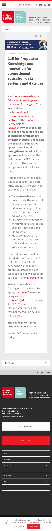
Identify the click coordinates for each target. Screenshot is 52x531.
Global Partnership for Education (21, 123)
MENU (4, 4)
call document (33, 277)
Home (5, 454)
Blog (4, 482)
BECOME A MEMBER (26, 440)
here (22, 526)
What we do (7, 476)
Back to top (43, 372)
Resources (6, 459)
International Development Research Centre (21, 116)
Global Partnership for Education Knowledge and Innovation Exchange (23, 100)
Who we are (7, 465)
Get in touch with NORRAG (26, 426)
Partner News (24, 54)
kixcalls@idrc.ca (20, 300)
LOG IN (21, 5)
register (17, 308)
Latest (5, 487)
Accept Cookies (33, 526)
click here (21, 292)
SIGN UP (30, 5)
